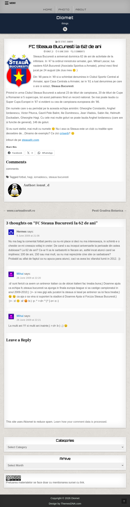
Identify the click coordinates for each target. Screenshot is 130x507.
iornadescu (40, 177)
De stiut (62, 41)
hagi (29, 177)
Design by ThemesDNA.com (65, 503)
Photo (64, 9)
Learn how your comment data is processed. (80, 421)
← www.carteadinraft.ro (19, 210)
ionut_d (49, 51)
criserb (64, 133)
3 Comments (79, 51)
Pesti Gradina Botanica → (109, 210)
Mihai (20, 273)
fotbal (22, 177)
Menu (12, 3)
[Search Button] (65, 29)
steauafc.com (30, 140)
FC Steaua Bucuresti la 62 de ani (65, 46)
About (81, 9)
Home (47, 9)
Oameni (70, 41)
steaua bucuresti (59, 177)
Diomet (65, 17)
